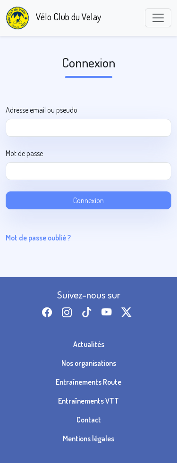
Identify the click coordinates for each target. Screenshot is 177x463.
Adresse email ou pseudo (41, 110)
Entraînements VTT (88, 400)
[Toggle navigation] (158, 17)
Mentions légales (88, 438)
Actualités (88, 344)
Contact (88, 419)
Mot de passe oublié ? (38, 237)
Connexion (88, 200)
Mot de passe (24, 153)
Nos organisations (88, 363)
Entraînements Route (88, 382)
